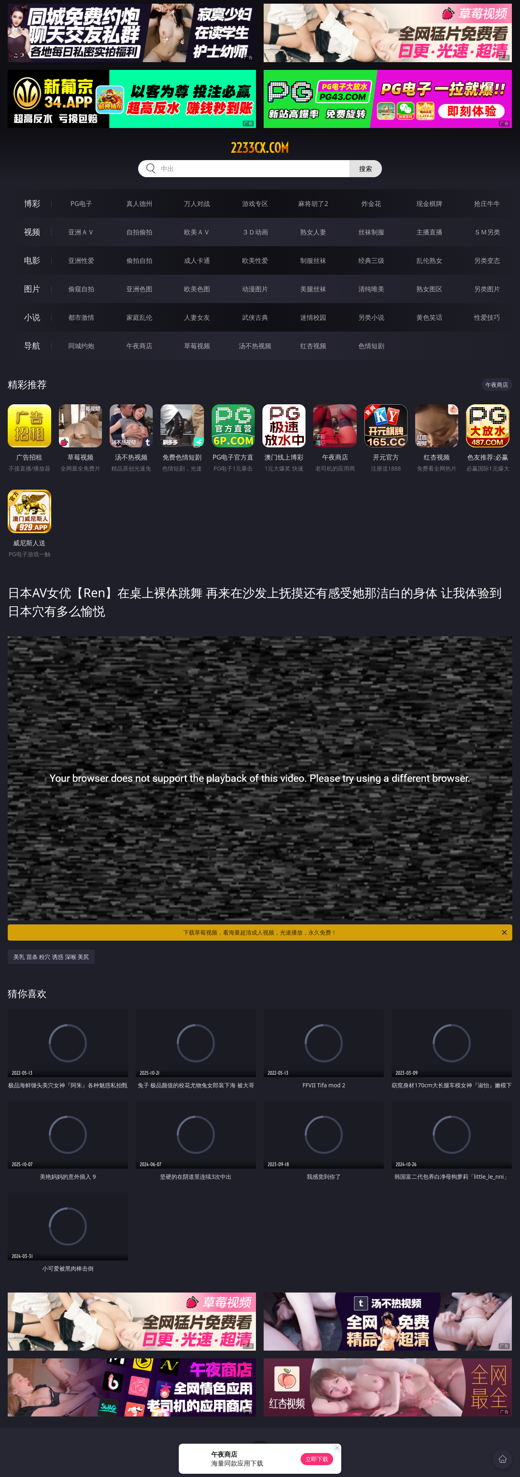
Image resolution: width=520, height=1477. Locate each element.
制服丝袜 (313, 260)
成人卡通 (197, 260)
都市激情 (81, 317)
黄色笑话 (429, 317)
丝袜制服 (371, 232)
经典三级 (371, 260)
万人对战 (197, 203)
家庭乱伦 (139, 317)
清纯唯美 (371, 288)
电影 (32, 260)
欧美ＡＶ (197, 232)
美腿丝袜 (313, 288)
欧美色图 (197, 288)
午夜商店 (139, 345)
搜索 (365, 168)
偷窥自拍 (81, 288)
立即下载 (317, 1459)
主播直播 (429, 232)
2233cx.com (260, 148)
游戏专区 (255, 203)
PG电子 (81, 203)
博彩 (32, 203)
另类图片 (487, 288)
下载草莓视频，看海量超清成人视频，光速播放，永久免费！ (345, 932)
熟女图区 (429, 288)
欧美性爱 (255, 260)
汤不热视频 (255, 345)
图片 (32, 288)
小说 (32, 317)
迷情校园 (313, 317)
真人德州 (139, 203)
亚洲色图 (139, 288)
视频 (32, 231)
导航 (32, 345)
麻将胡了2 (313, 203)
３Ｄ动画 (255, 232)
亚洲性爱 (81, 260)
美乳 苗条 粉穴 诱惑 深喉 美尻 (51, 957)
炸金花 (371, 203)
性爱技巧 (487, 317)
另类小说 (371, 317)
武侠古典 (255, 317)
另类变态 (487, 260)
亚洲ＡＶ (81, 232)
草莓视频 (197, 345)
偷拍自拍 (139, 260)
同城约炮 (81, 345)
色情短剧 (371, 345)
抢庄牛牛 (487, 203)
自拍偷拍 (139, 232)
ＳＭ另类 (487, 232)
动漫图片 (255, 288)
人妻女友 (197, 317)
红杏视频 (313, 345)
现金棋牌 (429, 203)
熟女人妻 (313, 232)
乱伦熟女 (429, 260)
